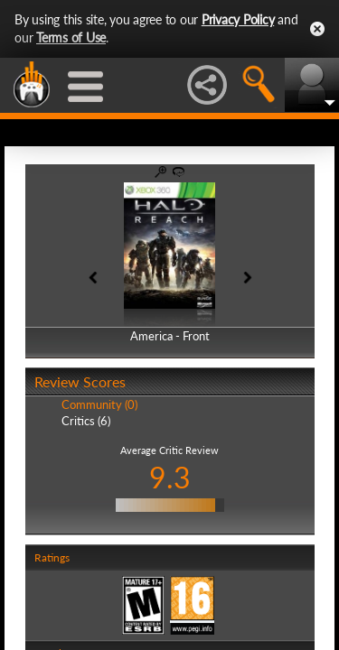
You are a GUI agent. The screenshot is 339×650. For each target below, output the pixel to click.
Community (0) (99, 404)
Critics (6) (85, 420)
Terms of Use (71, 37)
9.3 (170, 477)
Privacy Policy (238, 19)
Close (317, 29)
